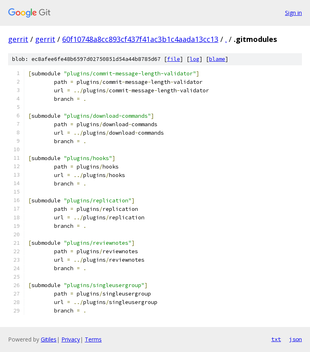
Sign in (293, 13)
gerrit (18, 39)
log (194, 59)
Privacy (70, 339)
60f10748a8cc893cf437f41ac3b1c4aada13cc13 (140, 39)
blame (217, 59)
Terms (93, 339)
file (173, 59)
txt (276, 339)
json (295, 339)
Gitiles (49, 339)
